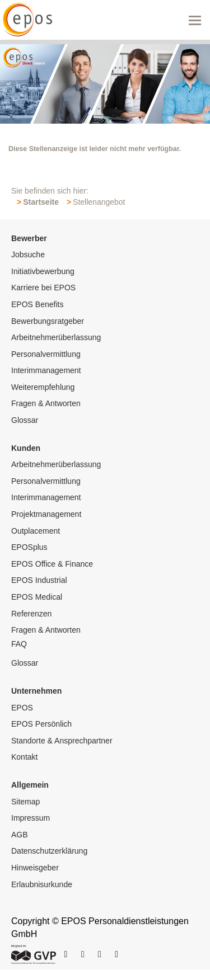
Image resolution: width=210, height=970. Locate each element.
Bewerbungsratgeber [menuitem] (47, 321)
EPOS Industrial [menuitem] (39, 580)
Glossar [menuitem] (24, 420)
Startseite (41, 201)
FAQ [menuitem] (19, 643)
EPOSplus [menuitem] (29, 547)
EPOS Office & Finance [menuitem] (52, 563)
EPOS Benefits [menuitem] (37, 304)
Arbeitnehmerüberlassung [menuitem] (56, 337)
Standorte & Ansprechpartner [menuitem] (62, 740)
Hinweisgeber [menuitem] (35, 867)
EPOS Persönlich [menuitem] (41, 723)
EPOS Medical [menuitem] (36, 596)
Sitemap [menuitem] (25, 801)
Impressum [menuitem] (30, 817)
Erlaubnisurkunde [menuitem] (41, 884)
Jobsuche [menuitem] (28, 254)
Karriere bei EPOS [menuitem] (43, 287)
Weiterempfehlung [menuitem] (42, 387)
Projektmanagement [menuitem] (46, 514)
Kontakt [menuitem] (24, 756)
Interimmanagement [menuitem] (46, 370)
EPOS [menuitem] (22, 707)
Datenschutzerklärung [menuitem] (49, 850)
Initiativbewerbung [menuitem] (42, 271)
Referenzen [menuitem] (31, 613)
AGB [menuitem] (19, 834)
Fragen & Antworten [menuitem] (46, 403)
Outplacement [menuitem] (35, 530)
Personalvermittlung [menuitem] (46, 354)
